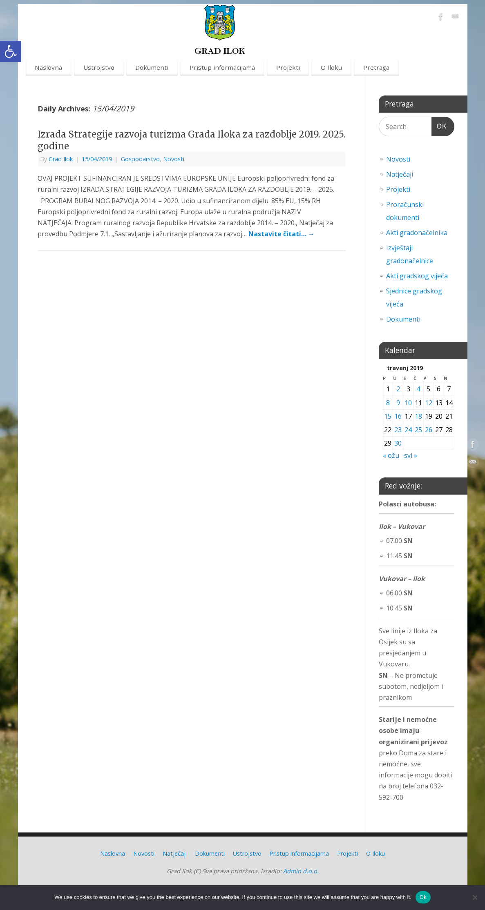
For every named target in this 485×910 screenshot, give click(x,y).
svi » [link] (410, 455)
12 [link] (428, 402)
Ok (423, 897)
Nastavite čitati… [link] (281, 233)
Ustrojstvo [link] (98, 67)
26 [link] (428, 429)
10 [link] (408, 402)
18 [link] (418, 416)
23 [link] (398, 429)
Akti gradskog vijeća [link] (417, 275)
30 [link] (398, 443)
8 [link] (388, 402)
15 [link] (387, 416)
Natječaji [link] (399, 174)
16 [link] (398, 416)
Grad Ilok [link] (61, 159)
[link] (10, 51)
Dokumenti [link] (151, 67)
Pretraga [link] (376, 67)
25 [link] (418, 429)
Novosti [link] (173, 159)
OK (439, 125)
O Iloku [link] (331, 67)
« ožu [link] (391, 455)
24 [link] (408, 429)
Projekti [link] (288, 67)
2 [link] (398, 388)
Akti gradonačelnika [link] (416, 232)
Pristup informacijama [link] (222, 67)
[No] (475, 897)
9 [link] (398, 402)
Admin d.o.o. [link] (301, 871)
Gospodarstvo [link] (140, 159)
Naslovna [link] (48, 67)
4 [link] (418, 388)
